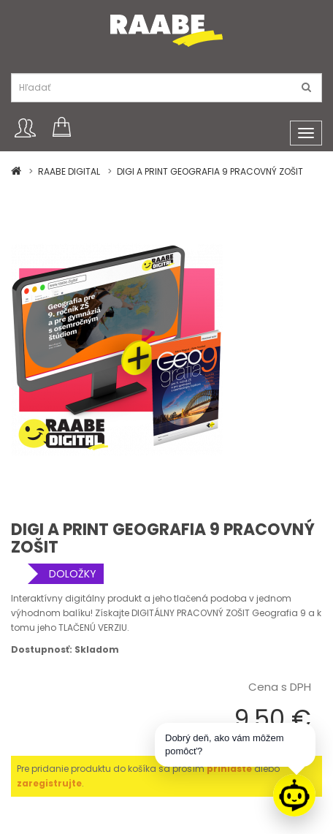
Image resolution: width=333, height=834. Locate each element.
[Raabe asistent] (294, 795)
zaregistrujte (49, 783)
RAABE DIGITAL (69, 171)
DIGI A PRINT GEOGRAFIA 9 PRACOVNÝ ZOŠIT (210, 171)
